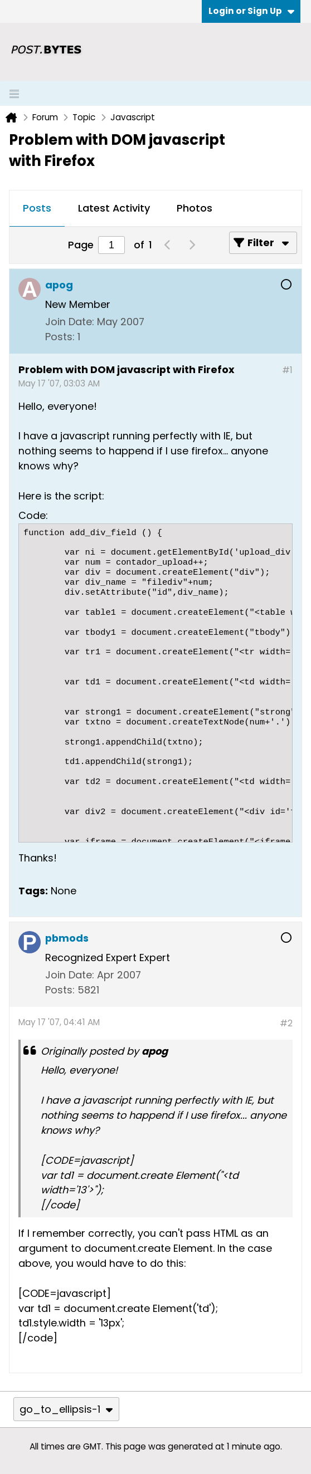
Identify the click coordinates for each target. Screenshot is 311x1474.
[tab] (37, 208)
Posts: (60, 337)
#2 (286, 1023)
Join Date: (69, 322)
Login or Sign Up (251, 11)
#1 (287, 370)
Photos (194, 208)
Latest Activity (114, 208)
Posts (37, 208)
